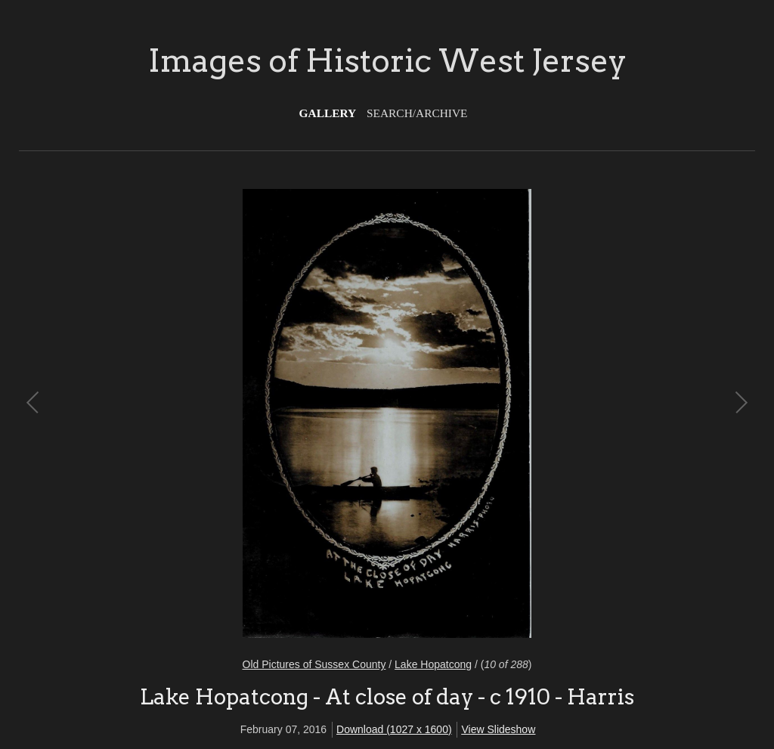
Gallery (328, 113)
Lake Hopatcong (433, 664)
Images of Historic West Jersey (387, 60)
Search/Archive (417, 113)
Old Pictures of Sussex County (314, 664)
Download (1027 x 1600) (394, 729)
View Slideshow (498, 729)
